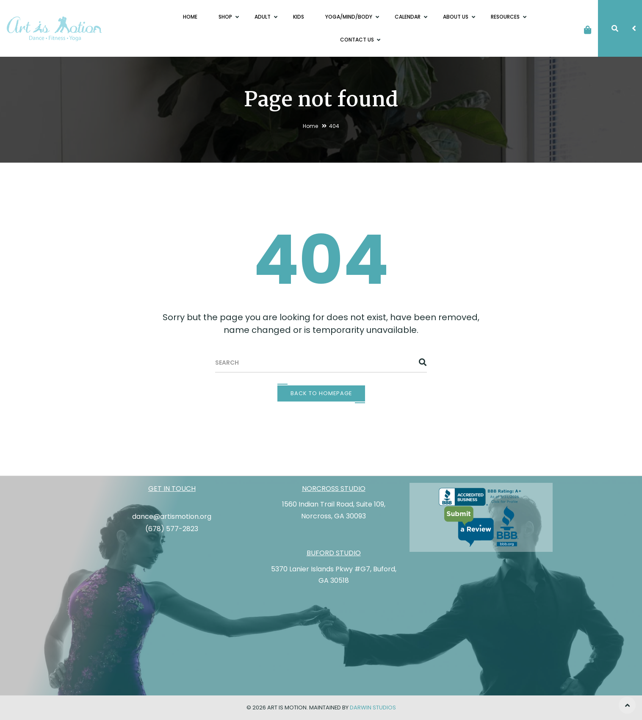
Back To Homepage (321, 393)
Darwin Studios (373, 707)
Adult (263, 16)
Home (190, 16)
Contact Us (357, 39)
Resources (506, 16)
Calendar (408, 16)
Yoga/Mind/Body (349, 16)
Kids (298, 16)
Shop (226, 16)
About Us (456, 16)
